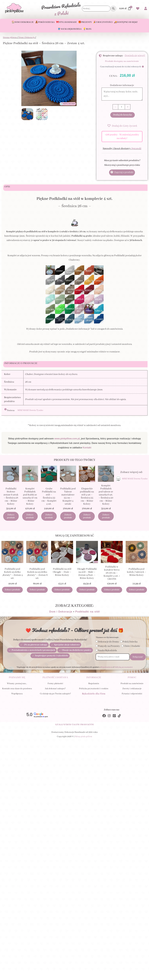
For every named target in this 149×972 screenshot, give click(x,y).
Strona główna (10, 37)
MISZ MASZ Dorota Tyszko (30, 410)
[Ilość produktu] (121, 107)
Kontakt (87, 447)
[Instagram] (109, 717)
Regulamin (93, 684)
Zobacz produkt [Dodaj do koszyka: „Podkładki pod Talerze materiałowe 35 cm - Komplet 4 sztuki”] (68, 517)
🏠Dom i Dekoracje (23, 22)
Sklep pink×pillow (83, 738)
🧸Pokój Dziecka (45, 22)
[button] (122, 125)
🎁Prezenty (85, 22)
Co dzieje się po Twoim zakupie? (55, 695)
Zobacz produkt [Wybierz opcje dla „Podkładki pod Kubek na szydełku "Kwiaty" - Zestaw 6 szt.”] (37, 591)
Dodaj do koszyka (122, 114)
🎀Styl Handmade (66, 22)
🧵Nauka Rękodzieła (70, 29)
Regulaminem (107, 668)
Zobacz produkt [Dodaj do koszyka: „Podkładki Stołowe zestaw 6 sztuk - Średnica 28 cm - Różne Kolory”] (11, 517)
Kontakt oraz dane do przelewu (17, 689)
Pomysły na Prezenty (109, 647)
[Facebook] (104, 717)
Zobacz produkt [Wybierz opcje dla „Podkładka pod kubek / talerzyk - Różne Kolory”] (136, 591)
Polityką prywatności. (123, 668)
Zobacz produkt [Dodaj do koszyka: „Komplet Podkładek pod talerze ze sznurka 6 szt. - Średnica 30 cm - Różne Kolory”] (106, 517)
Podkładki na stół (87, 612)
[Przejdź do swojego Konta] (145, 9)
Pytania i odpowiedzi (132, 695)
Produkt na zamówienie (132, 684)
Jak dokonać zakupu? (55, 689)
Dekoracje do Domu (108, 642)
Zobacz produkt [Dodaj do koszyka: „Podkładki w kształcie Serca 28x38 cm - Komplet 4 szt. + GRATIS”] (111, 591)
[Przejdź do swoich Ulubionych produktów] (137, 9)
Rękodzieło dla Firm (93, 694)
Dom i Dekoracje (27, 37)
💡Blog (87, 29)
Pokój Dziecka (130, 642)
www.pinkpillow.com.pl (67, 438)
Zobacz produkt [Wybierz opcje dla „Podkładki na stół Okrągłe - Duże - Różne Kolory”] (62, 591)
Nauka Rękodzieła (107, 651)
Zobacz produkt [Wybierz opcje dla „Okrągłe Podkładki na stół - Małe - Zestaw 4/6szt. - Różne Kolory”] (87, 591)
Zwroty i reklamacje (131, 689)
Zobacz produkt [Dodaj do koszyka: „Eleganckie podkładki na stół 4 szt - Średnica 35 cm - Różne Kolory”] (87, 517)
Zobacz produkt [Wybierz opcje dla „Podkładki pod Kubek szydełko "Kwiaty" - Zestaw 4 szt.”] (12, 591)
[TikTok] (119, 717)
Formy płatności (55, 684)
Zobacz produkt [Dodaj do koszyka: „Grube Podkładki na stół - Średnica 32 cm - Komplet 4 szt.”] (49, 517)
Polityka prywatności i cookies (93, 689)
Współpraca (17, 695)
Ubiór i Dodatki (132, 647)
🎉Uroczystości (102, 22)
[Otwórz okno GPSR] (9, 409)
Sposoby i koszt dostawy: (122, 148)
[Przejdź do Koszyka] (125, 8)
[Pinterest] (114, 717)
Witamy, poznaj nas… (17, 684)
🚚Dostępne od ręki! (126, 22)
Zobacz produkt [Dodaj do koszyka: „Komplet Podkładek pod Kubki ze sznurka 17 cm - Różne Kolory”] (30, 517)
